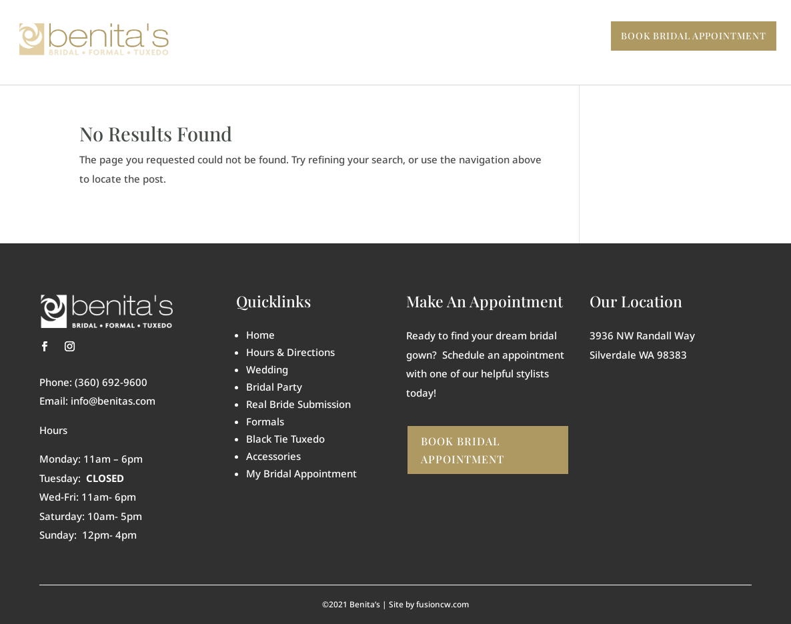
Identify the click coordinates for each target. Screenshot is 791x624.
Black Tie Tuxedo (285, 438)
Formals (265, 421)
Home (260, 334)
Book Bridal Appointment (462, 450)
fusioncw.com (442, 604)
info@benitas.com (113, 400)
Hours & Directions (290, 352)
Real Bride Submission (298, 404)
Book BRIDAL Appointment (693, 35)
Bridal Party (274, 386)
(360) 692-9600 (111, 382)
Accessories (273, 456)
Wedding (267, 369)
